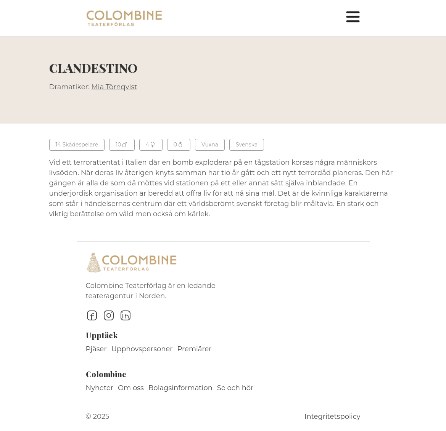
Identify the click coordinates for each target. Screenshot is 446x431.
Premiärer (194, 349)
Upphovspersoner (142, 349)
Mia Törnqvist (114, 87)
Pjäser (96, 349)
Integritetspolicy (332, 416)
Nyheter (100, 388)
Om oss (131, 388)
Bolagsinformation (180, 388)
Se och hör (235, 388)
